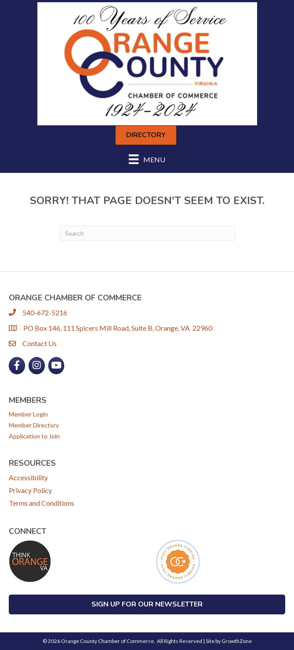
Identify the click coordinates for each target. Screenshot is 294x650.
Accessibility (28, 477)
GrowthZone (236, 641)
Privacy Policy (30, 490)
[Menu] (147, 159)
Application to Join (34, 436)
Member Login (28, 414)
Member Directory (34, 425)
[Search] (147, 233)
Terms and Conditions (41, 503)
